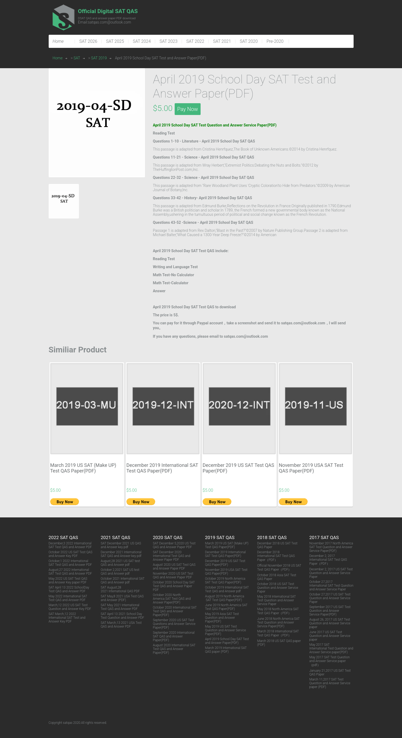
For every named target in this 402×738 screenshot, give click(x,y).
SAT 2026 (88, 41)
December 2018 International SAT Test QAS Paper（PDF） (276, 556)
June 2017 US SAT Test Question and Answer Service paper (329, 635)
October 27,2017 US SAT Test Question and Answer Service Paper (330, 598)
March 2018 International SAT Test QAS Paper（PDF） (278, 633)
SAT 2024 (142, 41)
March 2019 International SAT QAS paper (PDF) (226, 650)
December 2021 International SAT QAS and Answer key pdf (121, 554)
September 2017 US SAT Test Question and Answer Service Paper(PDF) (330, 610)
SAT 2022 (195, 41)
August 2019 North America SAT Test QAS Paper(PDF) (224, 598)
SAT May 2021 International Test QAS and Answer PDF (120, 607)
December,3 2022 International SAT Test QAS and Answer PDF (70, 545)
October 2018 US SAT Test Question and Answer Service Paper (277, 587)
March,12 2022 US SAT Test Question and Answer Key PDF (70, 607)
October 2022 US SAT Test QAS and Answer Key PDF (71, 554)
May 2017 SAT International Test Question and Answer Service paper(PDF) (331, 648)
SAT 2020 (249, 41)
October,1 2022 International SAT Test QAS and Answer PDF (70, 563)
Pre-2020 (275, 41)
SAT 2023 (169, 41)
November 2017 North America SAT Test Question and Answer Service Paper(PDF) (331, 547)
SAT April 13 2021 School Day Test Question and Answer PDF (122, 616)
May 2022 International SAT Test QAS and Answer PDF (68, 598)
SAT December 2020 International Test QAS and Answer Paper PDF (171, 556)
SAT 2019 (99, 58)
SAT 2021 (222, 41)
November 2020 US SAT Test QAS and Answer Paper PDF (173, 575)
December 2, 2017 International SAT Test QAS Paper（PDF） (328, 560)
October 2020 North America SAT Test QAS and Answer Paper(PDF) (172, 598)
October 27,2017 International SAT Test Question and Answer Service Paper (331, 585)
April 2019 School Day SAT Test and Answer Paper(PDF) (227, 641)
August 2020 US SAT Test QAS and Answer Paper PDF (174, 566)
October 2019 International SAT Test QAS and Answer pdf (227, 589)
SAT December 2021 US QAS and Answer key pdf (121, 545)
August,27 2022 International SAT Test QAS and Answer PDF (70, 571)
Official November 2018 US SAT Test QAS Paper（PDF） (279, 567)
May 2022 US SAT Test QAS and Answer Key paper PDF (68, 580)
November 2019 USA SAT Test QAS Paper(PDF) (311, 468)
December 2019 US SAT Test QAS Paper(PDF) (225, 563)
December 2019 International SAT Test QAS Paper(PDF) (162, 468)
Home (58, 58)
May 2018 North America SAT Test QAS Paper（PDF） (278, 611)
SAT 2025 (115, 41)
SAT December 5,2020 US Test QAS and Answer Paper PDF (174, 545)
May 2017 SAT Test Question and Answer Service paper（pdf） (329, 661)
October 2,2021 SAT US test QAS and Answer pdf (120, 571)
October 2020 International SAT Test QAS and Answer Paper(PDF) (175, 611)
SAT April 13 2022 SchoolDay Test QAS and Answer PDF (69, 589)
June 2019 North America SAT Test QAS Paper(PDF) (226, 607)
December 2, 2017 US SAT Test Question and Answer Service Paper (331, 573)
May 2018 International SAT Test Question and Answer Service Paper (276, 600)
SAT (77, 58)
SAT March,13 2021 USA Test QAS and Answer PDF (121, 624)
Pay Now (187, 109)
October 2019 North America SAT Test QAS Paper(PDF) (225, 580)
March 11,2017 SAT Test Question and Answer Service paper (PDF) (329, 683)
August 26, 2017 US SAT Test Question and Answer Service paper (329, 623)
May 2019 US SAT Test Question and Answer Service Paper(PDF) (225, 630)
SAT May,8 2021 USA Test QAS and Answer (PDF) (122, 598)
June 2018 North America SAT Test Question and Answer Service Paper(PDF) (278, 622)
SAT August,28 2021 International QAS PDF (120, 589)
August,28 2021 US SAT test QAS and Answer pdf (120, 563)
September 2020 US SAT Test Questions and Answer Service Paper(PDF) (174, 623)
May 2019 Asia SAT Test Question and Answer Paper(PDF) (222, 617)
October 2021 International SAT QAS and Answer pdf (123, 580)
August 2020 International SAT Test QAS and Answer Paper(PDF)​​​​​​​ (174, 649)
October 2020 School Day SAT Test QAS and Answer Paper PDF (174, 586)
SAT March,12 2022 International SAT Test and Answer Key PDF (67, 617)
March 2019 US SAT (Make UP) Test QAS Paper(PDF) (83, 468)
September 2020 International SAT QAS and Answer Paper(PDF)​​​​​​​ (174, 636)
